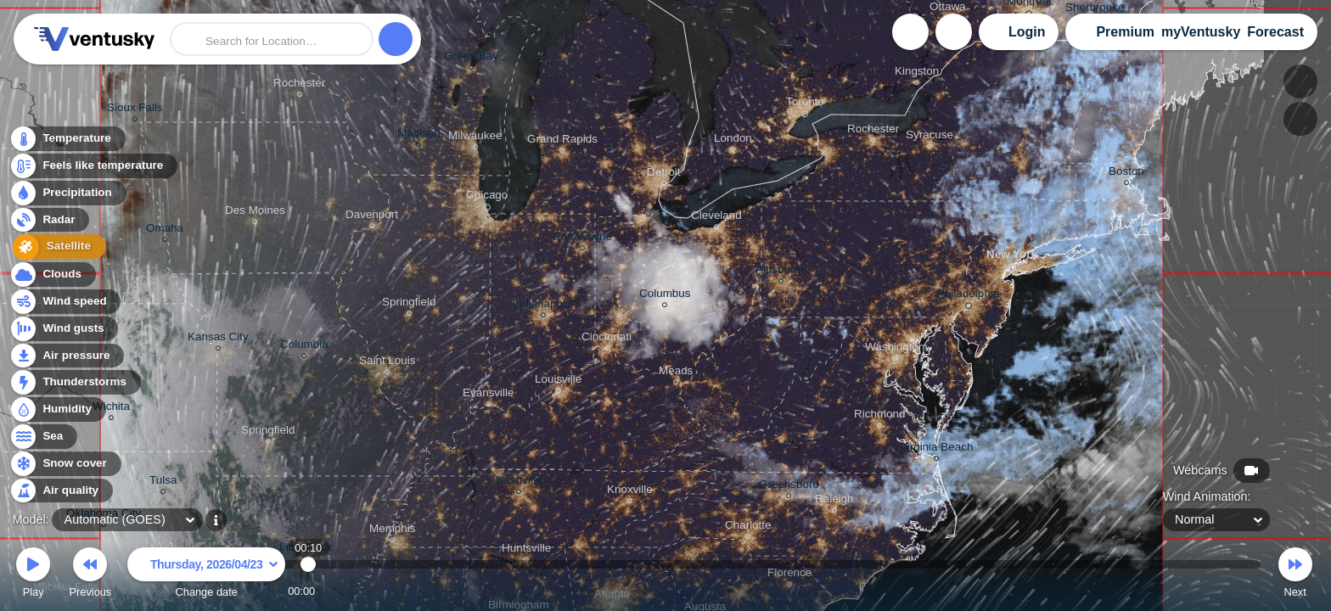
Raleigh (834, 501)
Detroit (664, 174)
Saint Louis (387, 363)
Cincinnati (606, 339)
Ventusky (91, 39)
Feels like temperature (93, 166)
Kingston (917, 73)
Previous (90, 575)
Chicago (487, 197)
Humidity (57, 409)
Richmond (880, 416)
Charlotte (748, 527)
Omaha (164, 230)
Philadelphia (968, 296)
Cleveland (716, 218)
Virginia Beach (936, 449)
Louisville (558, 381)
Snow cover (65, 463)
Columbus (665, 296)
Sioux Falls (135, 110)
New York (1011, 257)
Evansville (488, 395)
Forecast (1275, 32)
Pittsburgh (781, 272)
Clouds (52, 274)
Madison (419, 135)
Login (1027, 32)
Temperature (67, 139)
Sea (43, 436)
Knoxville (630, 492)
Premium (1125, 32)
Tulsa (163, 482)
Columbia (304, 347)
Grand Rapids (562, 141)
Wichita (111, 409)
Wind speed (65, 301)
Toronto (805, 104)
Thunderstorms (74, 382)
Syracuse (929, 137)
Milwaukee (475, 138)
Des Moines (255, 212)
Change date (206, 575)
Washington (894, 349)
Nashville (519, 482)
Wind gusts (63, 329)
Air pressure (66, 356)
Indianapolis (543, 306)
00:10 (309, 591)
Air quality (60, 491)
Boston (1126, 173)
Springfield (268, 432)
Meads (676, 373)
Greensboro (789, 487)
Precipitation (67, 194)
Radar (49, 221)
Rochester (299, 85)
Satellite (55, 248)
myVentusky (1200, 32)
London (733, 140)
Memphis (392, 531)
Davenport (371, 217)
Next (1295, 575)
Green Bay (471, 58)
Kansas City (218, 339)
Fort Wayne (582, 239)
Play (33, 575)
